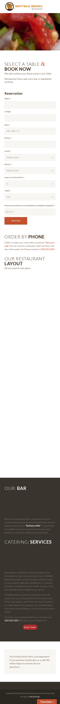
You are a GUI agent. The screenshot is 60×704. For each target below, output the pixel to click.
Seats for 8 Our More (14, 177)
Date (7, 125)
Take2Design (34, 697)
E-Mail (7, 111)
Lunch (7, 151)
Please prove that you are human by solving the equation (29, 205)
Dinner (8, 164)
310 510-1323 (47, 249)
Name (7, 98)
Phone (8, 138)
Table (7, 190)
